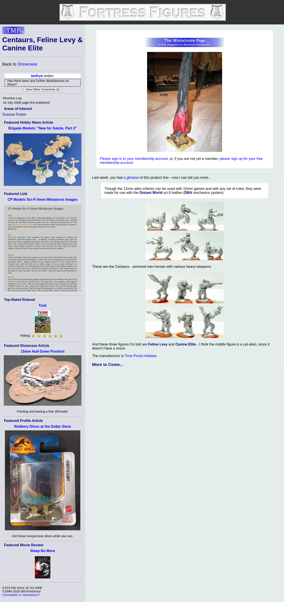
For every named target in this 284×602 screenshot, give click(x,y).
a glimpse (131, 177)
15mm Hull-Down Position (42, 351)
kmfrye (37, 76)
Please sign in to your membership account (134, 159)
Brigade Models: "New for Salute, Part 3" (42, 128)
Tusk (43, 305)
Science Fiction (14, 114)
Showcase (27, 64)
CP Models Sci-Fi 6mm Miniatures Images (42, 199)
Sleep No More (42, 551)
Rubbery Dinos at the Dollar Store (42, 426)
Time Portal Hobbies (140, 356)
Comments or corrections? (21, 595)
